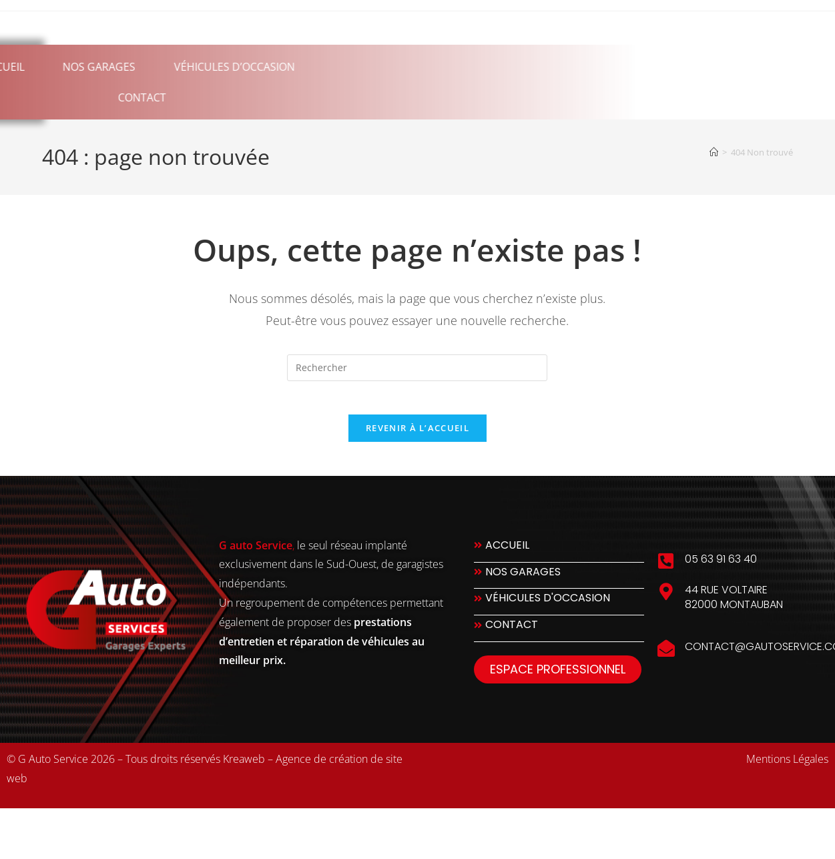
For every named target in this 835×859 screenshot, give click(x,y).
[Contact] (558, 636)
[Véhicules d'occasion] (558, 609)
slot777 (60, 830)
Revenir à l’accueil (417, 435)
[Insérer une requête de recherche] (417, 367)
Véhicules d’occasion (99, 66)
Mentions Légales (787, 766)
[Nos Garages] (558, 582)
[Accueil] (714, 152)
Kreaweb (244, 766)
